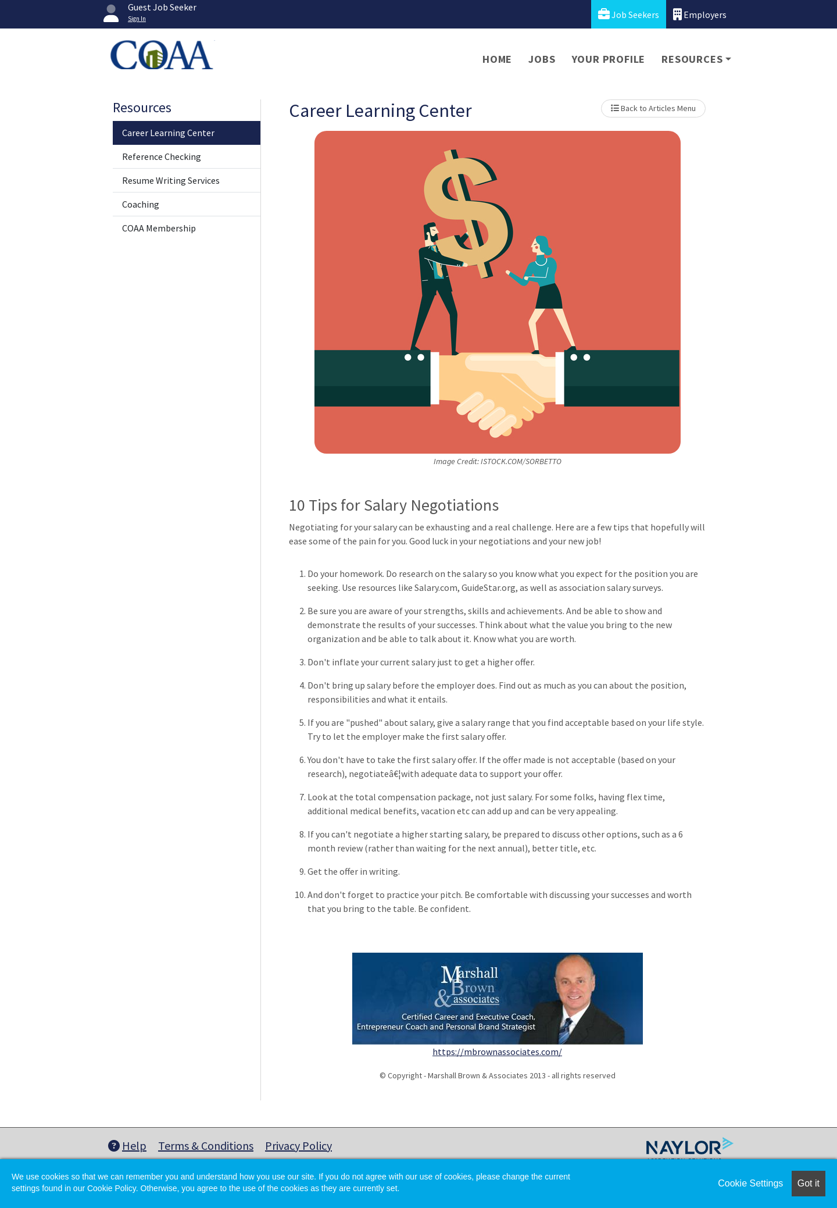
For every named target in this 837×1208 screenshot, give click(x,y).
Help (127, 1145)
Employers (700, 14)
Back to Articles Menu (653, 108)
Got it (808, 1183)
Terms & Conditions (205, 1145)
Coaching (140, 204)
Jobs (541, 59)
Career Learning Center (168, 132)
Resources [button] (691, 59)
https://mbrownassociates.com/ (497, 1051)
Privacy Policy (298, 1145)
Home (497, 59)
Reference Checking (161, 156)
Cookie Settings (750, 1183)
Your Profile (609, 59)
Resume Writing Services (171, 180)
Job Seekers (628, 14)
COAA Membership (159, 228)
